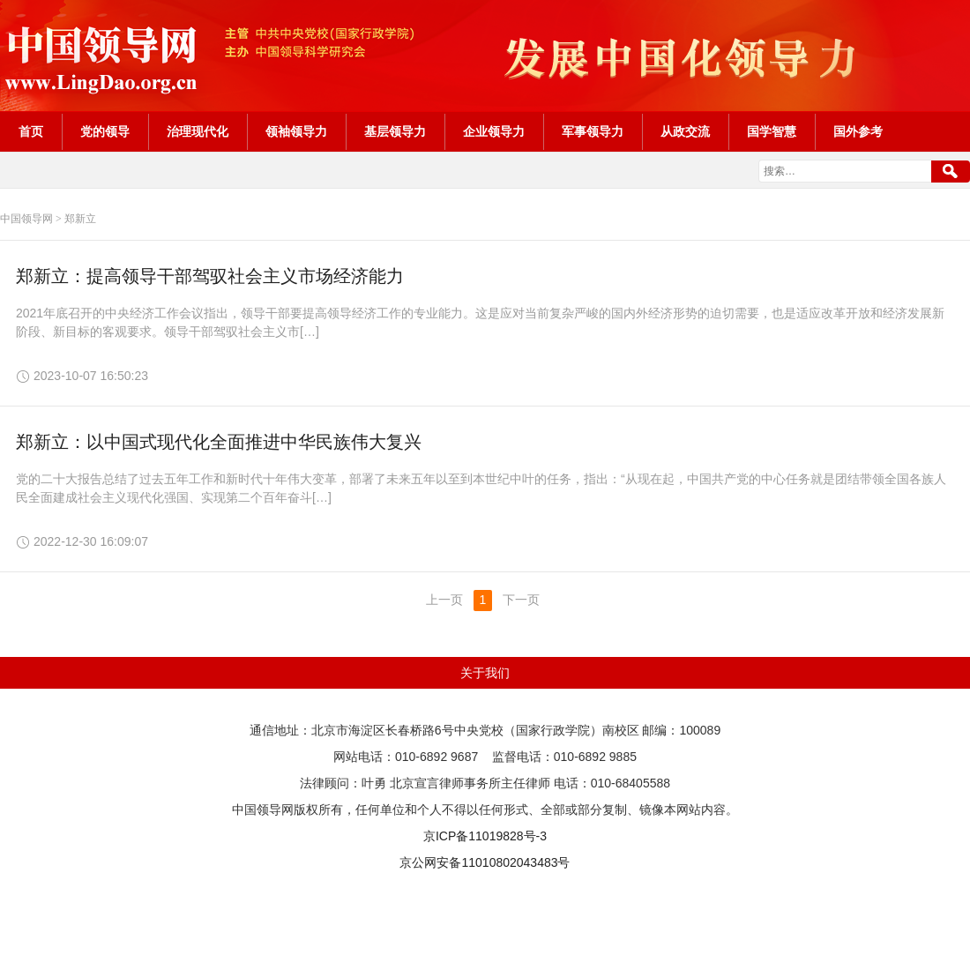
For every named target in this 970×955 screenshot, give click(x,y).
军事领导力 (592, 131)
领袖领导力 (296, 131)
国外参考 (858, 131)
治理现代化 (197, 131)
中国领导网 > (31, 219)
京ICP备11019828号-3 (485, 836)
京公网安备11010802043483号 (484, 862)
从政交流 (685, 131)
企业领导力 (494, 131)
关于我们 (485, 673)
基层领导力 (395, 131)
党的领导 (105, 131)
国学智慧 (771, 131)
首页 (31, 131)
